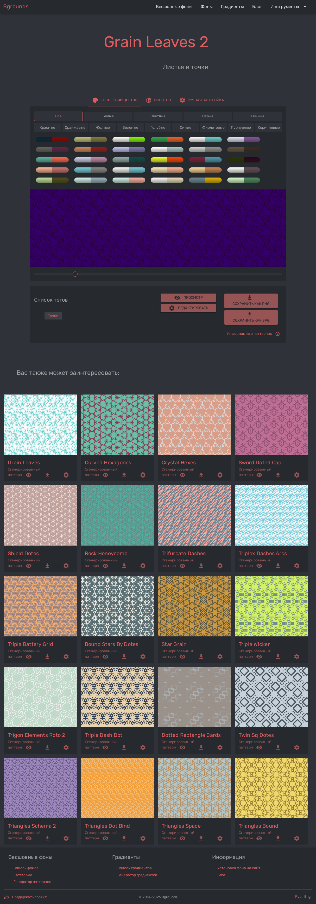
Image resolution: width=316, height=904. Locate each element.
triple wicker (254, 644)
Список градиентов (134, 868)
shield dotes (23, 553)
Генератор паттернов (32, 882)
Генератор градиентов (137, 875)
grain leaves (24, 462)
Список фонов (26, 868)
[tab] (114, 100)
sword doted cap (260, 462)
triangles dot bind (107, 826)
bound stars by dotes (111, 644)
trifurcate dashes (184, 553)
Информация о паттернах (249, 333)
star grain (174, 644)
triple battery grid (30, 644)
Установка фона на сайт (238, 868)
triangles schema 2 (32, 826)
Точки (53, 315)
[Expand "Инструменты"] (289, 6)
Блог (221, 875)
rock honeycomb (106, 553)
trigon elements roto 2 (36, 735)
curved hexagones (108, 462)
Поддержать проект (29, 897)
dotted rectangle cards (191, 735)
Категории (23, 875)
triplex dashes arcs (263, 553)
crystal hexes (179, 462)
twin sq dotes (256, 735)
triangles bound (259, 826)
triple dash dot (104, 735)
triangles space (181, 826)
